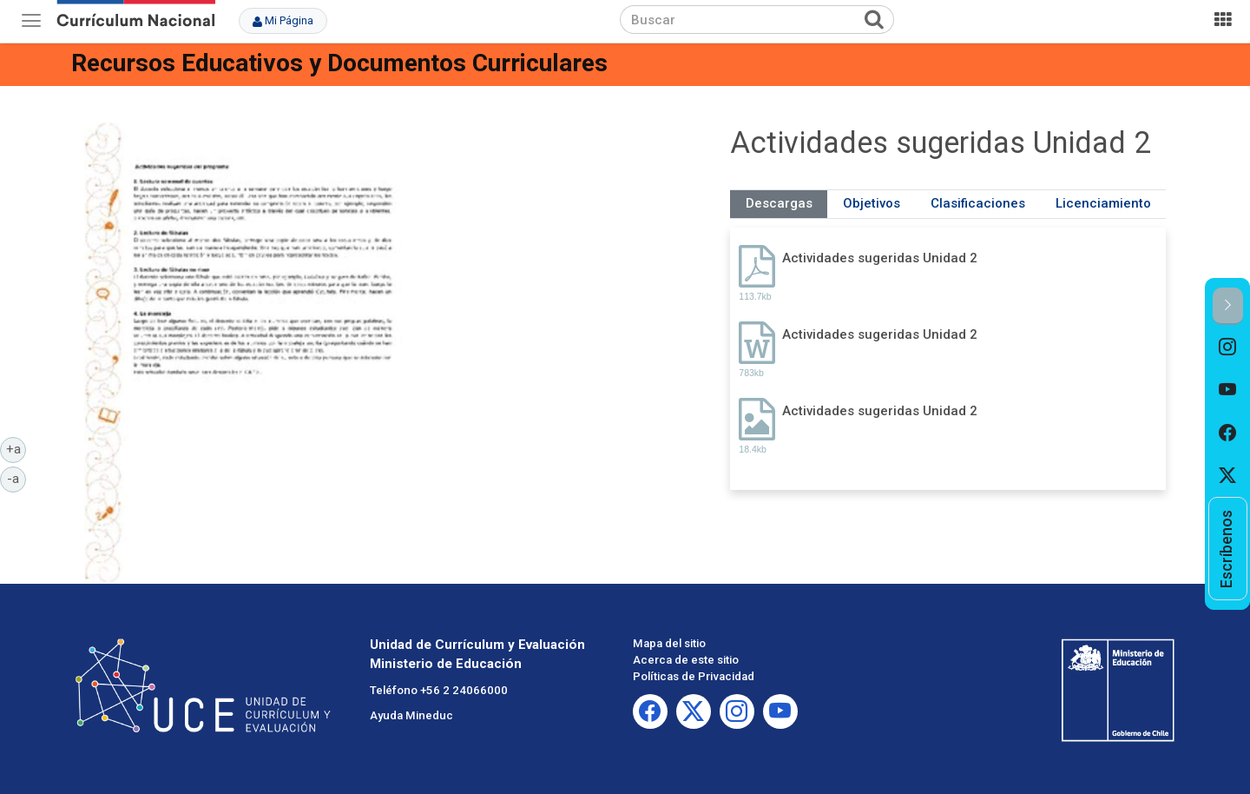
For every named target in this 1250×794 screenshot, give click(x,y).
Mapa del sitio (669, 643)
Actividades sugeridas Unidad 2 (879, 258)
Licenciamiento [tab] (1103, 203)
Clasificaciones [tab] (978, 203)
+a (16, 448)
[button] (1228, 306)
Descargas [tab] (779, 203)
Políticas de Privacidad (693, 676)
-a (16, 477)
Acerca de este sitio (686, 659)
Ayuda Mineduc (411, 715)
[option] (1227, 346)
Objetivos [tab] (871, 203)
